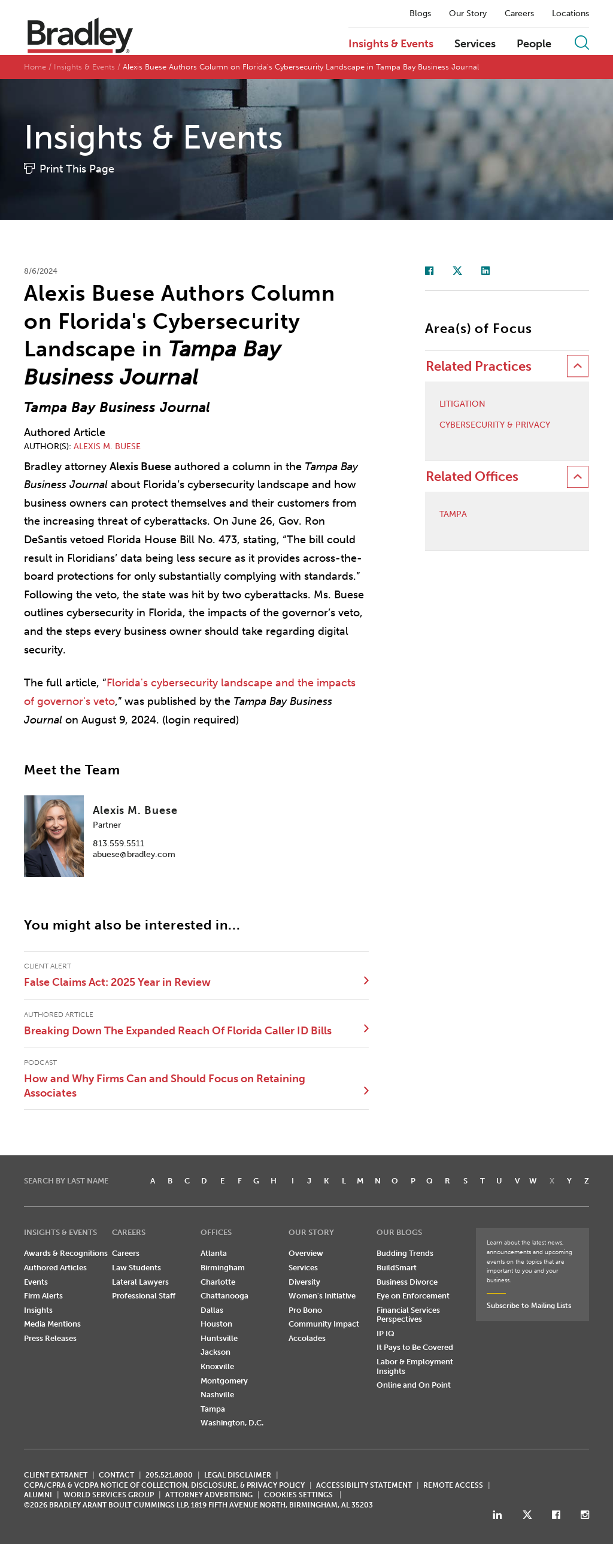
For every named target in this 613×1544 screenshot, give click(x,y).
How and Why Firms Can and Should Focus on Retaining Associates (164, 1086)
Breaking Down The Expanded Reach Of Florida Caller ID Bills (178, 1030)
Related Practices (479, 366)
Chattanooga (224, 1295)
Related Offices (472, 476)
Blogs (420, 14)
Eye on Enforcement (413, 1295)
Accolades (307, 1338)
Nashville (217, 1394)
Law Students (136, 1267)
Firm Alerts (43, 1295)
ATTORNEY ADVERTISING (209, 1495)
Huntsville (219, 1338)
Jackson (215, 1352)
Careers (519, 14)
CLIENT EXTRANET (55, 1475)
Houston (216, 1323)
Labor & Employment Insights (415, 1366)
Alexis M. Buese (107, 446)
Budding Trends (405, 1253)
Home (35, 66)
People (534, 44)
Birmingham (223, 1267)
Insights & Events (390, 44)
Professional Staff (143, 1295)
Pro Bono (305, 1310)
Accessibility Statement (364, 1485)
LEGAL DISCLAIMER (237, 1475)
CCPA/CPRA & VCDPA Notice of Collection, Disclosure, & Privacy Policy (164, 1485)
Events (36, 1281)
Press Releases (50, 1338)
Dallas (212, 1310)
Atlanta (214, 1253)
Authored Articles (55, 1267)
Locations (570, 14)
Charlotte (218, 1281)
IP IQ (385, 1333)
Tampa (453, 514)
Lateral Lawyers (140, 1281)
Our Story (468, 14)
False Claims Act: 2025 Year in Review (117, 982)
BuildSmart (397, 1267)
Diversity (304, 1281)
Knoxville (217, 1366)
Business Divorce (407, 1281)
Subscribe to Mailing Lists (529, 1305)
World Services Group (108, 1495)
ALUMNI (38, 1495)
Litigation (462, 404)
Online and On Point (414, 1384)
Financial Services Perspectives (408, 1315)
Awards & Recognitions (66, 1253)
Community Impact (324, 1323)
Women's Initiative (322, 1295)
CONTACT (116, 1475)
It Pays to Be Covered (415, 1347)
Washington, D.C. (232, 1422)
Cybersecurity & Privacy (494, 425)
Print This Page (77, 168)
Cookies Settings (298, 1495)
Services (475, 44)
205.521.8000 (169, 1475)
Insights (38, 1310)
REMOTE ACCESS (453, 1485)
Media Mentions (52, 1323)
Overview (306, 1253)
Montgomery (224, 1380)
